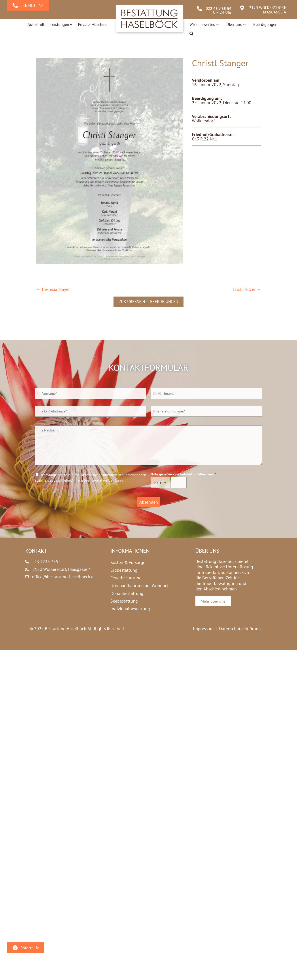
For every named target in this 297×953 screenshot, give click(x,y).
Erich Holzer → (247, 289)
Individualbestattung (130, 609)
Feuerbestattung (126, 578)
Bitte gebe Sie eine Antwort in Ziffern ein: (183, 474)
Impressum (203, 629)
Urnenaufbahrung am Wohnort (139, 585)
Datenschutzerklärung (51, 486)
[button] (71, 24)
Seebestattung (124, 601)
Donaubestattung (126, 593)
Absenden (148, 502)
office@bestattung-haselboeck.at (63, 577)
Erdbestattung (123, 570)
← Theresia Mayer (53, 289)
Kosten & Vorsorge (127, 562)
